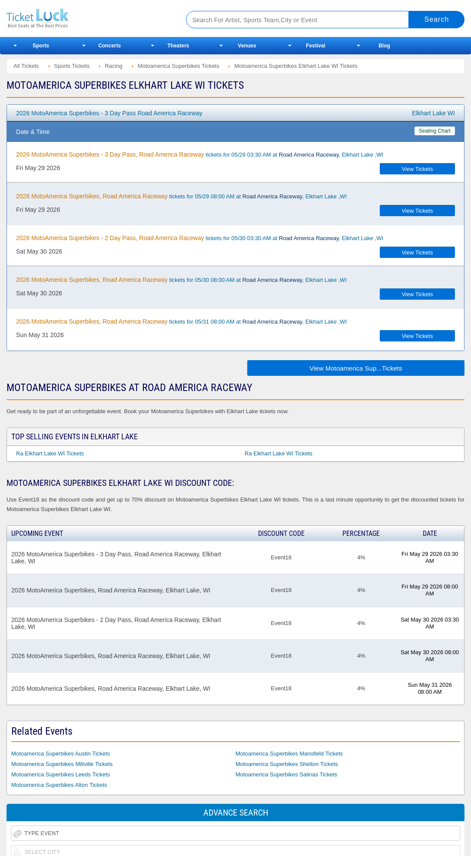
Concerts (109, 46)
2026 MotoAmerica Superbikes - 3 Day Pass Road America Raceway (109, 113)
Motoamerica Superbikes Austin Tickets (60, 753)
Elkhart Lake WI (433, 113)
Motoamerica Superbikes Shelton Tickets (287, 764)
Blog (384, 46)
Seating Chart (435, 131)
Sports (41, 46)
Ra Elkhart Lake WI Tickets (50, 453)
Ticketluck (87, 18)
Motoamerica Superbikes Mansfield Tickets (289, 753)
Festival (315, 46)
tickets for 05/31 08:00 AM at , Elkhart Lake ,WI (181, 321)
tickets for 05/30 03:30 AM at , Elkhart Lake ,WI (199, 237)
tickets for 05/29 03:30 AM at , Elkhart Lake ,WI (199, 154)
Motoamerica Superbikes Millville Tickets (62, 764)
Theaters (178, 46)
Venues (247, 46)
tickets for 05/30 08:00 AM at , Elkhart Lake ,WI (181, 279)
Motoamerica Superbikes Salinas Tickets (286, 774)
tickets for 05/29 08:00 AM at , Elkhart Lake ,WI (181, 196)
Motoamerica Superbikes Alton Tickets (59, 785)
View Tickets (417, 169)
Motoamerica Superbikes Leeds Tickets (60, 774)
